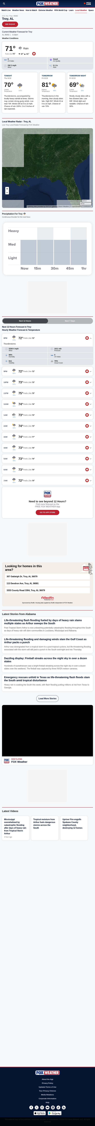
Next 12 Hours (25, 321)
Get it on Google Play (54, 1113)
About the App (47, 1079)
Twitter (37, 1107)
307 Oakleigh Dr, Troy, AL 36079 (22, 576)
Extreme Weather (46, 10)
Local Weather (81, 10)
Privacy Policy (47, 1083)
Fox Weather (47, 4)
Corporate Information (47, 1099)
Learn (71, 10)
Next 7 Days (70, 321)
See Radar (10, 24)
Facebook (31, 1107)
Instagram (42, 1107)
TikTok (58, 1107)
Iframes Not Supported (47, 168)
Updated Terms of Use (47, 1087)
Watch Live (6, 10)
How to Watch (31, 10)
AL (7, 16)
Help (47, 1102)
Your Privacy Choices (47, 1091)
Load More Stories (47, 698)
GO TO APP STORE (47, 512)
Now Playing (16, 759)
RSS (64, 1107)
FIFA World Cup (60, 10)
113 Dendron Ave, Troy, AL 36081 (23, 583)
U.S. (3, 16)
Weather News (18, 10)
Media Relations (47, 1095)
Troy (10, 16)
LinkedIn (53, 1107)
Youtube (47, 1107)
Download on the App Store (40, 1113)
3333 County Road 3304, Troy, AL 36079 (26, 590)
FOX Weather (19, 761)
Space (91, 10)
